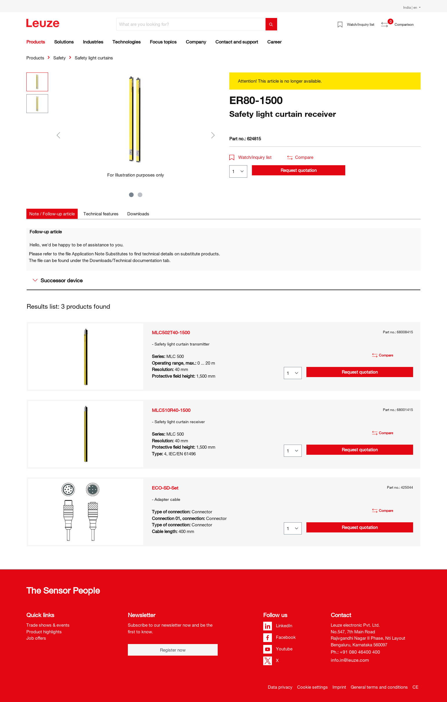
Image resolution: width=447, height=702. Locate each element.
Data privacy (280, 687)
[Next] (213, 135)
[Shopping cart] (417, 22)
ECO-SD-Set (165, 488)
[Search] (271, 24)
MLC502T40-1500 (171, 332)
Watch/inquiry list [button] (250, 157)
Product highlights (44, 631)
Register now (173, 649)
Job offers (36, 638)
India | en (410, 7)
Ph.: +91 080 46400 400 (355, 652)
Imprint (339, 687)
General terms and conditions (379, 687)
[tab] (52, 214)
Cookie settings (312, 687)
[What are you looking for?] (191, 24)
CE (415, 687)
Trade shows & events (48, 625)
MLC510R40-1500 (171, 410)
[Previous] (58, 135)
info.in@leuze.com (350, 660)
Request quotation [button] (299, 170)
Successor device (58, 280)
